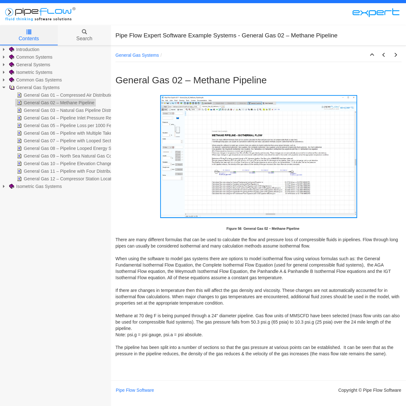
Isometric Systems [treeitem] (30, 72)
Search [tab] (84, 35)
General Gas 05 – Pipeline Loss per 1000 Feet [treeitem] (65, 125)
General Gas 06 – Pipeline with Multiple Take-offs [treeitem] (68, 133)
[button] (372, 55)
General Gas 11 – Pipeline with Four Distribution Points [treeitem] (74, 171)
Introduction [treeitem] (23, 49)
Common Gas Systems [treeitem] (35, 80)
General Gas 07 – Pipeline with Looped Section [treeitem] (66, 141)
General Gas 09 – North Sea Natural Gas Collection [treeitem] (71, 156)
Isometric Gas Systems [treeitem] (35, 186)
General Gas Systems (137, 55)
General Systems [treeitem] (29, 64)
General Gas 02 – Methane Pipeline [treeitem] (55, 102)
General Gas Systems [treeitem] (34, 87)
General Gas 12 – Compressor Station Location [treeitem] (66, 179)
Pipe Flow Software (135, 390)
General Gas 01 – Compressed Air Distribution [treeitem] (65, 95)
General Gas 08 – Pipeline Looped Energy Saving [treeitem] (69, 148)
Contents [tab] (29, 35)
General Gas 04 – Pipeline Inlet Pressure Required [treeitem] (70, 118)
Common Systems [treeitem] (30, 57)
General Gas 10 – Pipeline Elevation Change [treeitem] (64, 163)
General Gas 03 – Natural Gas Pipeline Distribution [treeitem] (70, 110)
